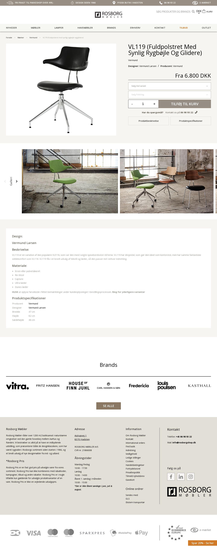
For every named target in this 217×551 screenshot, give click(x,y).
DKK (198, 11)
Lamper (58, 27)
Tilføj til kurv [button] (184, 103)
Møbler (35, 27)
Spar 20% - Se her (203, 543)
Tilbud (183, 27)
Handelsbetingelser (135, 465)
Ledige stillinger (133, 457)
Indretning (130, 450)
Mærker (21, 37)
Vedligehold (131, 453)
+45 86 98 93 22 (184, 436)
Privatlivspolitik (133, 472)
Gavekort (130, 479)
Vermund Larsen (24, 243)
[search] (175, 11)
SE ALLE (108, 406)
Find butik (130, 446)
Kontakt (159, 27)
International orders (135, 442)
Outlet (206, 27)
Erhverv (135, 27)
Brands (111, 27)
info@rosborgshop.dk (184, 442)
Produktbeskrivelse (148, 120)
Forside (9, 37)
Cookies (130, 461)
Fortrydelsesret (133, 468)
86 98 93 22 (187, 112)
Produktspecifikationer (191, 120)
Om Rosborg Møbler (136, 435)
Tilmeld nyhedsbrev (135, 476)
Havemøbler (85, 27)
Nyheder (11, 27)
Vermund (33, 37)
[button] (5, 181)
